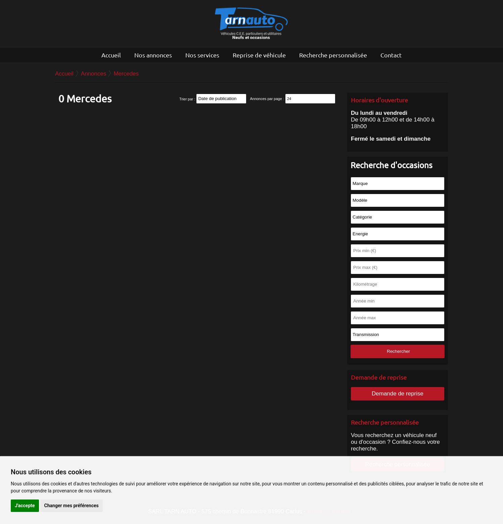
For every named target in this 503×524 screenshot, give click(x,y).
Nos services (202, 54)
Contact (391, 54)
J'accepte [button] (25, 505)
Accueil (111, 54)
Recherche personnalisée (333, 54)
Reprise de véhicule (259, 54)
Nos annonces (153, 54)
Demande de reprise (397, 393)
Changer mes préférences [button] (71, 505)
